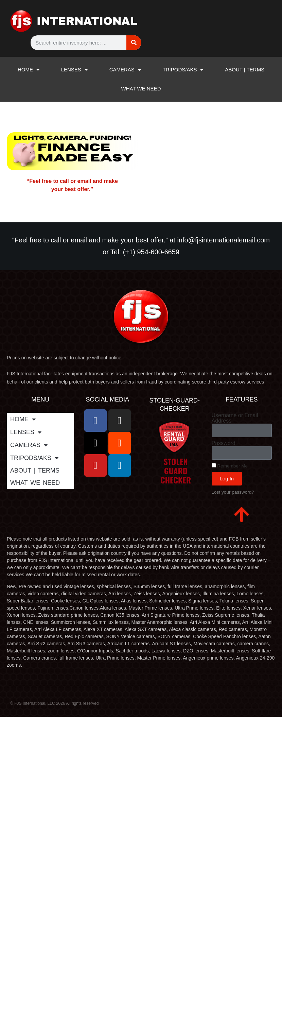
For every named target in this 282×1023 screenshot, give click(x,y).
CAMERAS (125, 70)
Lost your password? (233, 492)
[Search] (133, 42)
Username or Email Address (235, 418)
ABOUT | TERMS (244, 69)
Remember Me (230, 465)
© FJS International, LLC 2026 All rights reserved (54, 703)
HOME (28, 70)
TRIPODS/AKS (183, 70)
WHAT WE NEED (141, 88)
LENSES (74, 70)
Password (223, 443)
